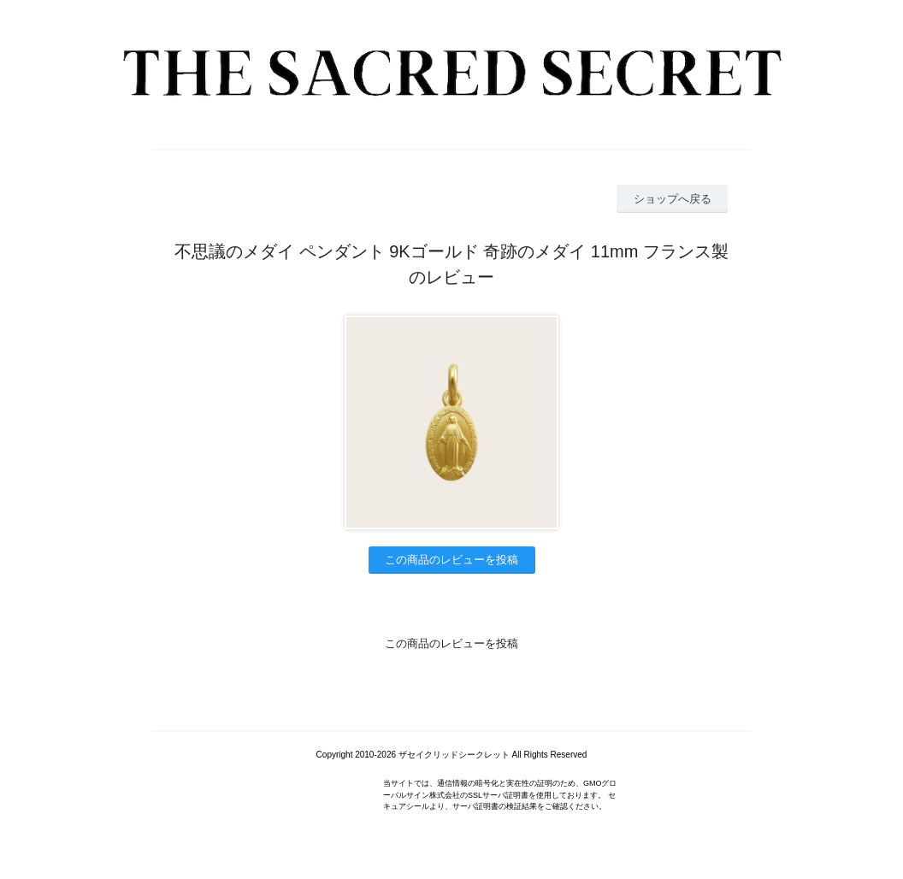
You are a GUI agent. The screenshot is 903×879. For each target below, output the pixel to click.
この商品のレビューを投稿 (451, 559)
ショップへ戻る (672, 198)
